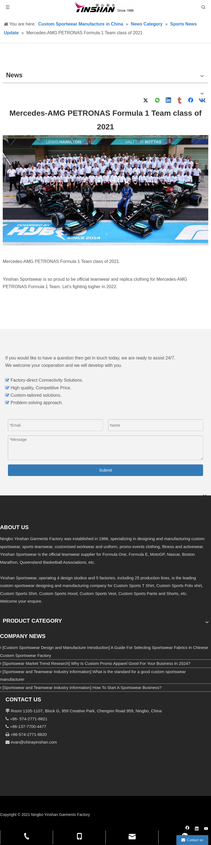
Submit (105, 470)
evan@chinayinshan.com (34, 742)
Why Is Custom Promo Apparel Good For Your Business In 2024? (130, 663)
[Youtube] (206, 829)
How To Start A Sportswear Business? (127, 687)
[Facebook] (187, 829)
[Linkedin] (196, 829)
